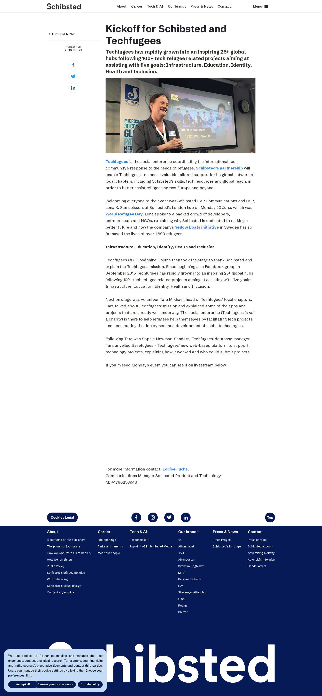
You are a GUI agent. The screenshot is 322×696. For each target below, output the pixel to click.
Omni (181, 599)
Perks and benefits (110, 546)
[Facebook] (73, 65)
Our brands (177, 6)
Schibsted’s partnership (219, 168)
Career (137, 6)
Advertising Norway (261, 553)
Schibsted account (261, 546)
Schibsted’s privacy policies (66, 573)
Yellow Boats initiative (197, 227)
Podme (182, 605)
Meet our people (109, 553)
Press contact (257, 540)
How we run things (59, 559)
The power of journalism (63, 546)
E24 (181, 586)
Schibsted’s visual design (64, 586)
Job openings (107, 540)
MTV (181, 573)
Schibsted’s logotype (227, 546)
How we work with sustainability (69, 553)
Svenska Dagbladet (191, 566)
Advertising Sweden (261, 559)
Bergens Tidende (189, 579)
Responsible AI (140, 540)
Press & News (202, 6)
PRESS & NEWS (61, 34)
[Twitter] (73, 76)
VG (180, 540)
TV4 (181, 553)
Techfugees (117, 161)
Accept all (20, 684)
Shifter (182, 612)
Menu (261, 6)
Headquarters (257, 566)
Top (270, 517)
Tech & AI (155, 6)
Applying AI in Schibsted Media (151, 546)
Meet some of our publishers (66, 540)
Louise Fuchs (175, 469)
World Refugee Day (124, 214)
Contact (224, 6)
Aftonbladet (186, 546)
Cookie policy (90, 684)
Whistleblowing (57, 579)
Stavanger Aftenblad (192, 592)
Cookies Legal (62, 517)
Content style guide (60, 592)
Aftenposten (186, 559)
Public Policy (55, 566)
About (122, 6)
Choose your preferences (55, 684)
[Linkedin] (73, 88)
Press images (222, 540)
